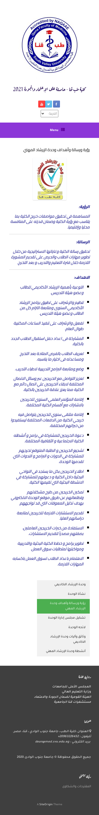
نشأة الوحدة (77, 594)
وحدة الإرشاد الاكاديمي (70, 585)
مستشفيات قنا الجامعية (72, 702)
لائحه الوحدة (77, 627)
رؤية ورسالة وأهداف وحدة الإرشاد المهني (68, 606)
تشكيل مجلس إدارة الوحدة (67, 618)
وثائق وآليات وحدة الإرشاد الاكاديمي (68, 639)
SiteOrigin (46, 804)
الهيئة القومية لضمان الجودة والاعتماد (62, 697)
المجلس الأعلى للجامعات (71, 687)
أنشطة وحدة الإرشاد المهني (66, 651)
